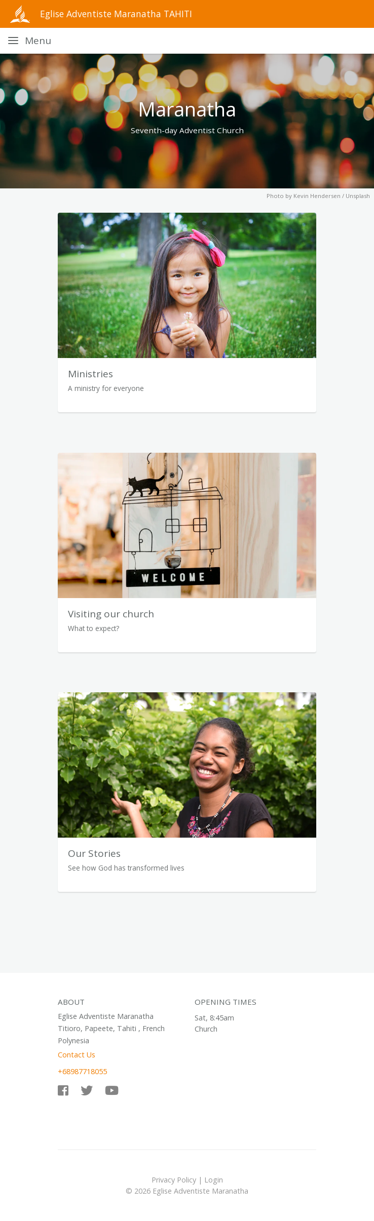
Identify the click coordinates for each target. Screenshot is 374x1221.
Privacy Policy (174, 1180)
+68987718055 (82, 1071)
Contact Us (76, 1054)
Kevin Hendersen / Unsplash (331, 196)
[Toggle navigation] (29, 41)
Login (213, 1180)
